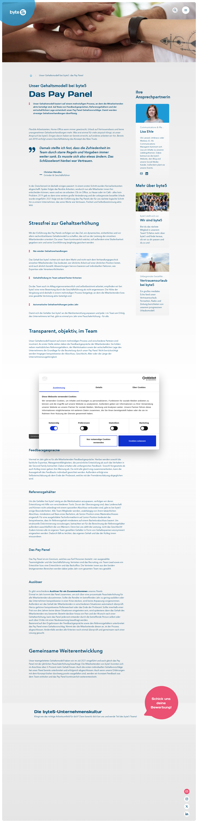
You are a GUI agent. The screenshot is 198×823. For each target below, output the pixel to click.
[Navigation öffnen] (185, 10)
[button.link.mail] (141, 174)
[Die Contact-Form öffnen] (186, 791)
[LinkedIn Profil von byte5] (186, 814)
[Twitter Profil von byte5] (186, 806)
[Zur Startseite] (31, 76)
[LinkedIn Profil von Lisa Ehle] (146, 173)
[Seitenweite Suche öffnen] (175, 10)
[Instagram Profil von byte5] (186, 799)
